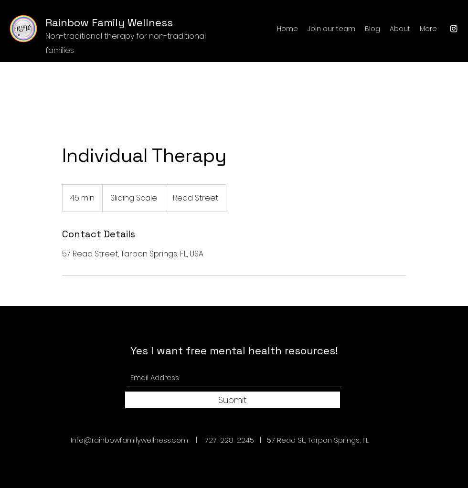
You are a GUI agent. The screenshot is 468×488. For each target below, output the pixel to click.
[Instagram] (453, 28)
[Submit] (232, 400)
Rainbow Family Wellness (109, 22)
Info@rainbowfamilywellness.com (129, 440)
